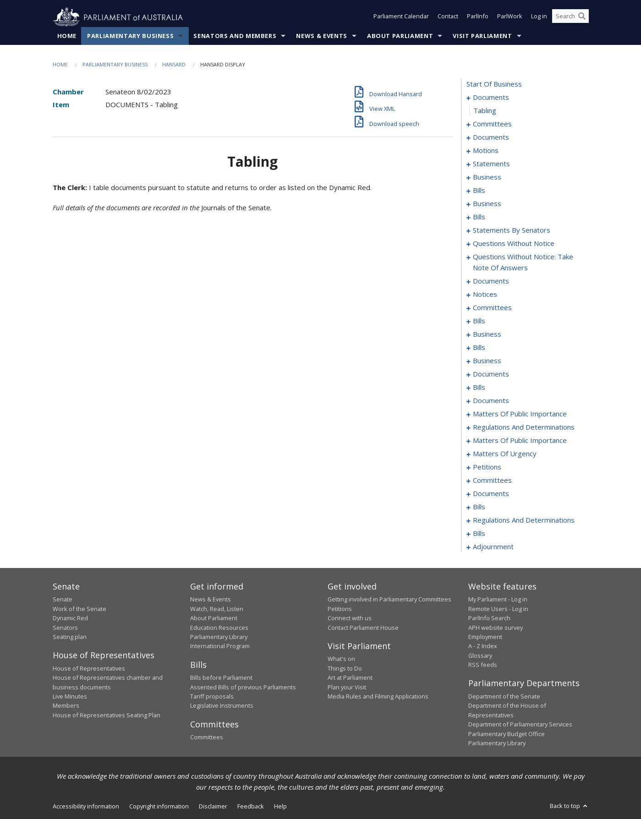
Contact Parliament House (363, 627)
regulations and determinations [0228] (524, 427)
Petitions (340, 609)
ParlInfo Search (489, 618)
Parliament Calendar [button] (401, 17)
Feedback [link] (250, 807)
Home (67, 36)
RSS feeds (482, 665)
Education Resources (219, 627)
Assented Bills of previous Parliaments (243, 687)
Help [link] (280, 807)
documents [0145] (491, 281)
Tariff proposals (212, 697)
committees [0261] (492, 480)
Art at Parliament (350, 678)
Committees (206, 737)
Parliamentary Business (130, 36)
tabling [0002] (484, 110)
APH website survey (495, 627)
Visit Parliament (482, 36)
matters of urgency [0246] (505, 454)
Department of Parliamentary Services (520, 725)
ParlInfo (477, 17)
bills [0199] (479, 387)
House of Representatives (89, 668)
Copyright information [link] (159, 807)
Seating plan (70, 637)
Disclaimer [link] (213, 807)
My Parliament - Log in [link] (497, 599)
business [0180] (487, 361)
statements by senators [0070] (511, 230)
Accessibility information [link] (86, 807)
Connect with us (350, 618)
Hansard (174, 64)
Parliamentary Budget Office (506, 734)
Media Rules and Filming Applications (378, 697)
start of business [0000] (494, 84)
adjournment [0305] (493, 546)
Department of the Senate (504, 697)
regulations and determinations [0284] (524, 520)
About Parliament (400, 36)
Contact (448, 17)
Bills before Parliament (221, 678)
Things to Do (345, 668)
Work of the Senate (79, 609)
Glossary (480, 655)
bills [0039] (479, 217)
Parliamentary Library (218, 637)
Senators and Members (234, 36)
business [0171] (487, 334)
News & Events (321, 36)
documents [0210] (491, 400)
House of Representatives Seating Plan (106, 715)
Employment (485, 637)
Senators (65, 627)
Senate (62, 599)
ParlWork (509, 17)
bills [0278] (479, 507)
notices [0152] (485, 294)
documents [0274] (491, 493)
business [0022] (487, 177)
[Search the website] (570, 17)
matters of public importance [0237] (520, 440)
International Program (220, 646)
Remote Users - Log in (498, 609)
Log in (539, 17)
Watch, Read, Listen (216, 609)
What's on (341, 659)
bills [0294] (479, 533)
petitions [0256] (487, 467)
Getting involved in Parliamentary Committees (389, 599)
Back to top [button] (569, 806)
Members (66, 706)
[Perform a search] (582, 17)
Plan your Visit (347, 687)
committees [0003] (492, 124)
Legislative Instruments (221, 706)
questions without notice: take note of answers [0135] (523, 262)
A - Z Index (482, 646)
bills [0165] (479, 321)
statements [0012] (491, 164)
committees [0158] (492, 307)
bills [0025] (479, 190)
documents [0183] (491, 374)
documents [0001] (491, 97)
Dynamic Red (70, 618)
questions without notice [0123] (513, 243)
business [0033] (487, 203)
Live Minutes (70, 697)
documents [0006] (491, 137)
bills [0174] (479, 347)
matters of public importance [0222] (520, 414)
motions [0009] (486, 150)
